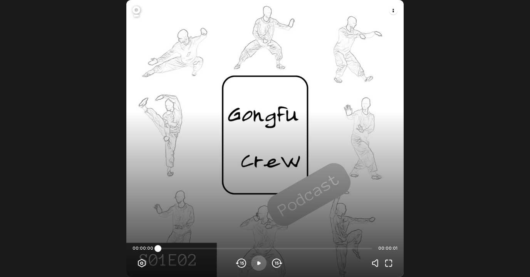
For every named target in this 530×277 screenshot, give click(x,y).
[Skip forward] (276, 263)
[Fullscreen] (388, 263)
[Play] (259, 263)
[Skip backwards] (241, 263)
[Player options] (142, 263)
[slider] (157, 248)
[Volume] (377, 263)
